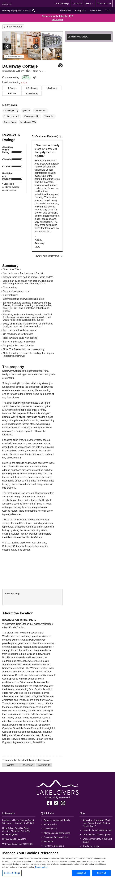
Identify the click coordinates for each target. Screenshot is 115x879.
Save (60, 65)
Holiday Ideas (80, 11)
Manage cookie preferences (57, 833)
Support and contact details (57, 820)
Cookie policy (50, 829)
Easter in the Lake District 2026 (97, 830)
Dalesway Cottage (20, 66)
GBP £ (89, 4)
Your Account (104, 3)
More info (48, 841)
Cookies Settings (12, 873)
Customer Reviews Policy (56, 837)
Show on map (32, 93)
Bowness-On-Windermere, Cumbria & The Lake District (25, 70)
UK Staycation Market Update (97, 834)
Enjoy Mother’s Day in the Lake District (97, 840)
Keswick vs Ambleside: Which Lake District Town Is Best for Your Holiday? (97, 823)
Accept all (81, 873)
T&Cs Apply (57, 19)
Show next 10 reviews (47, 256)
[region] (57, 863)
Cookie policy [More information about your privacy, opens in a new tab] (41, 867)
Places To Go (65, 11)
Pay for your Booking (54, 846)
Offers (108, 11)
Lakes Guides (95, 11)
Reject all (101, 873)
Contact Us (77, 4)
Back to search (14, 26)
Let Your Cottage (62, 4)
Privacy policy (50, 824)
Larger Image (13, 56)
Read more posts (91, 846)
